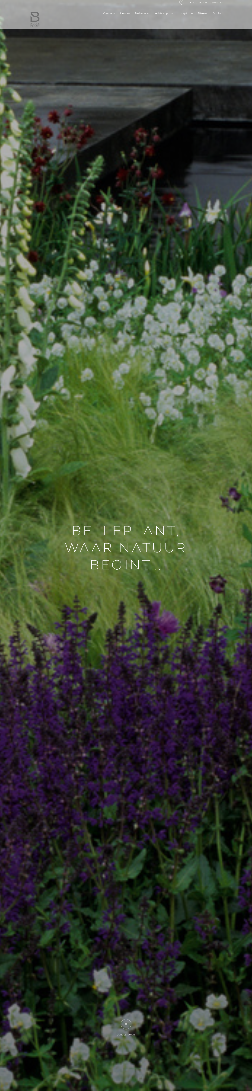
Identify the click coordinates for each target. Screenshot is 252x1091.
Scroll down (126, 1028)
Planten (125, 23)
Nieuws (202, 23)
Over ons (109, 23)
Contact (218, 23)
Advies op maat (165, 23)
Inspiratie (187, 23)
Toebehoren (142, 23)
